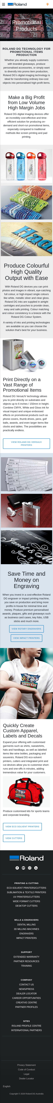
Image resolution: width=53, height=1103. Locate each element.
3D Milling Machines (26, 929)
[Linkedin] (36, 868)
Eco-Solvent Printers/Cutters (26, 888)
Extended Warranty (26, 957)
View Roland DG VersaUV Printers (26, 443)
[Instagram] (29, 868)
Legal (26, 1074)
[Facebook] (17, 868)
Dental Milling (26, 924)
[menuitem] (47, 4)
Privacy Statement (26, 1065)
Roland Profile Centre (26, 1026)
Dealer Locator (26, 993)
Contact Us (26, 984)
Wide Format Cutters (26, 901)
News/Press (26, 989)
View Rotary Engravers (26, 629)
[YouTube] (23, 868)
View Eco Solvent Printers (22, 826)
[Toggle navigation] (3, 4)
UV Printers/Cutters (26, 897)
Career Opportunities (26, 998)
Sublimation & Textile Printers (26, 892)
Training (26, 966)
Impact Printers (26, 938)
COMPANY (26, 980)
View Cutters (14, 838)
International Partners (26, 1030)
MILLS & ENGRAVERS (26, 920)
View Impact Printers (26, 638)
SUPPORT (26, 952)
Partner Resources (26, 961)
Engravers (26, 933)
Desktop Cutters (27, 906)
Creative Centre (26, 1002)
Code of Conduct (26, 1069)
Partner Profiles (26, 1007)
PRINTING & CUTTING (26, 883)
